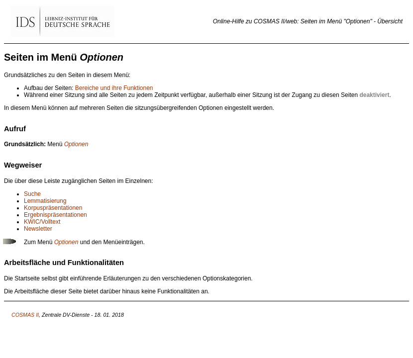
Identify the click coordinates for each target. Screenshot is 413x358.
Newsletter (38, 228)
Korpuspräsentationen (53, 207)
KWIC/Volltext (42, 221)
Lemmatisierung (45, 200)
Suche (32, 193)
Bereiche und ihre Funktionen (114, 88)
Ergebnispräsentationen (55, 214)
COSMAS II (25, 315)
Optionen (76, 144)
